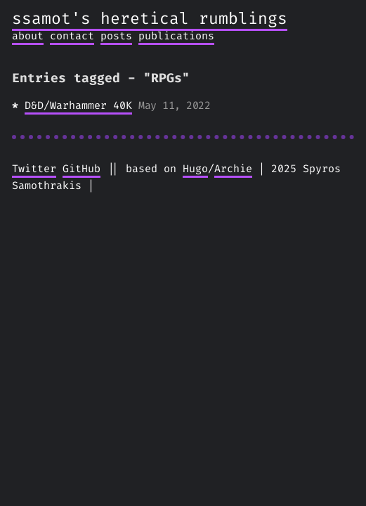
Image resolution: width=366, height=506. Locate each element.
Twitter (34, 169)
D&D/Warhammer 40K (78, 105)
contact (72, 36)
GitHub (81, 169)
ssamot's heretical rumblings (149, 18)
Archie (233, 169)
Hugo (195, 169)
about (28, 36)
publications (176, 36)
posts (116, 36)
